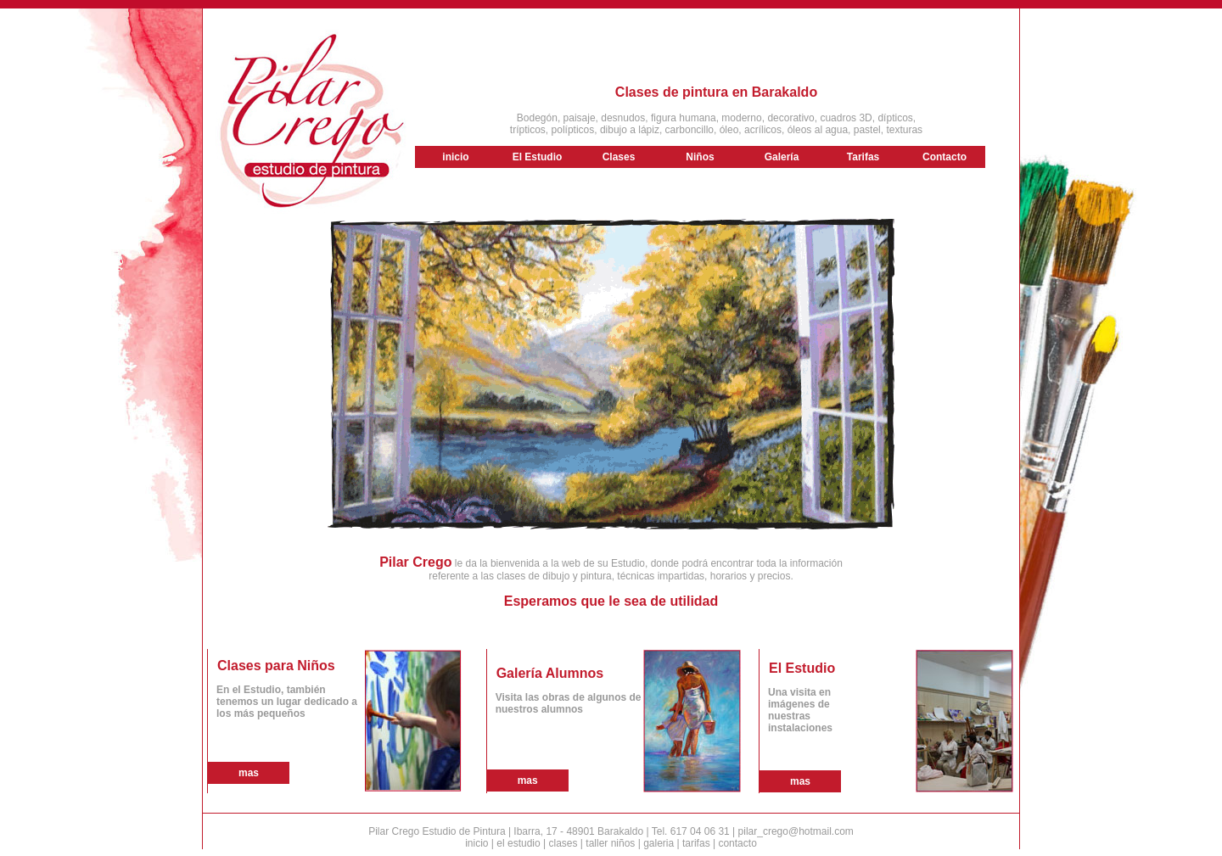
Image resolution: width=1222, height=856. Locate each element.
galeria (658, 843)
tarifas (696, 843)
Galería (782, 157)
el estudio (518, 843)
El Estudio (538, 157)
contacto (737, 843)
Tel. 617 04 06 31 (691, 831)
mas (248, 773)
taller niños (610, 843)
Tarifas (863, 157)
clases (562, 843)
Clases (619, 157)
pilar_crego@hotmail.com (796, 831)
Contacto (944, 157)
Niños (700, 157)
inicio (455, 157)
